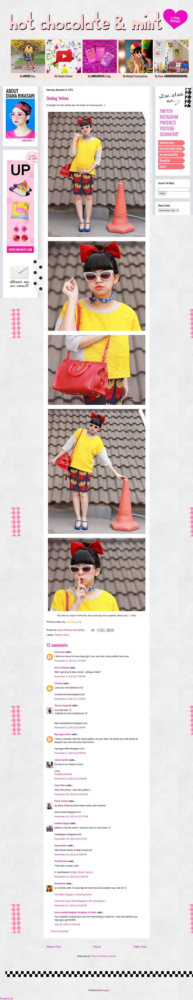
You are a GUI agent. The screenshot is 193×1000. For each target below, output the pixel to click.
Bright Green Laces (81, 872)
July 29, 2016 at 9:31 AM (67, 924)
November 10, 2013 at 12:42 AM (71, 794)
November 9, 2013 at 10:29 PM (70, 778)
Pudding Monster (63, 774)
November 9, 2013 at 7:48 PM (69, 676)
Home (97, 946)
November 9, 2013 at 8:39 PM (69, 753)
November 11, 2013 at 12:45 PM (71, 876)
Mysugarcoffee (62, 734)
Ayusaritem (60, 845)
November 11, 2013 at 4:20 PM (70, 905)
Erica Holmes (61, 667)
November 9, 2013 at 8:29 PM (69, 727)
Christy (58, 683)
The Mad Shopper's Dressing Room (73, 894)
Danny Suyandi (62, 705)
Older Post (140, 946)
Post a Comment (59, 931)
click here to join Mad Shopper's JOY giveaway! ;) (80, 901)
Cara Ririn (60, 785)
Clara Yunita (61, 801)
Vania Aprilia (61, 760)
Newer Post (53, 946)
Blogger (105, 990)
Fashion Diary (62, 635)
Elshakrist (60, 883)
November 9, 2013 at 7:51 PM (69, 698)
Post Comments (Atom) (103, 956)
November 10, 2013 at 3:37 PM (70, 838)
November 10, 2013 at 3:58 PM (70, 854)
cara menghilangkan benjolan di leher (75, 912)
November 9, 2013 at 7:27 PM (69, 660)
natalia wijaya (62, 823)
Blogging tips (6, 998)
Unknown (59, 652)
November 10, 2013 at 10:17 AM (71, 816)
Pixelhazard (60, 861)
